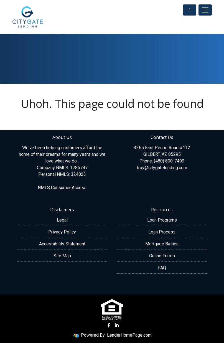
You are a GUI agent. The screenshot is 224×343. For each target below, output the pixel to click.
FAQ (162, 267)
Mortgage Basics (162, 244)
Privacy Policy (62, 232)
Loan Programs (162, 220)
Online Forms (162, 255)
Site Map (62, 255)
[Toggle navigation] (205, 10)
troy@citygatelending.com (162, 167)
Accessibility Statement (62, 244)
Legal (62, 220)
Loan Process (161, 232)
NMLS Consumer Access (62, 187)
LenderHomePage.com (129, 335)
